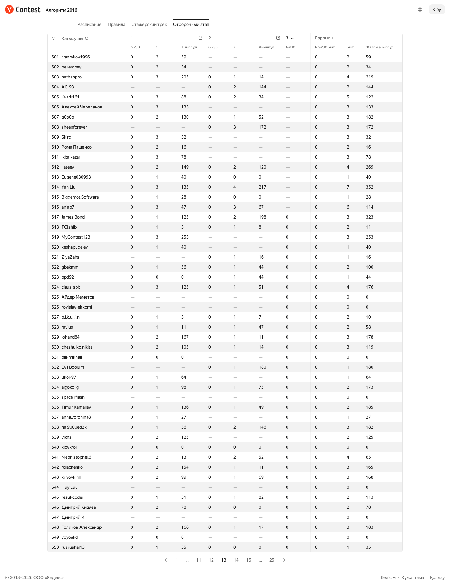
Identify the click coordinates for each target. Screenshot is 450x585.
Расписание (90, 24)
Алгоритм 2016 (61, 10)
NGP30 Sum (328, 47)
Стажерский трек (149, 24)
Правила (116, 24)
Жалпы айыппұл (383, 47)
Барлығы (327, 38)
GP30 (138, 47)
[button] (75, 38)
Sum (354, 47)
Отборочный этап (191, 24)
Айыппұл (192, 47)
